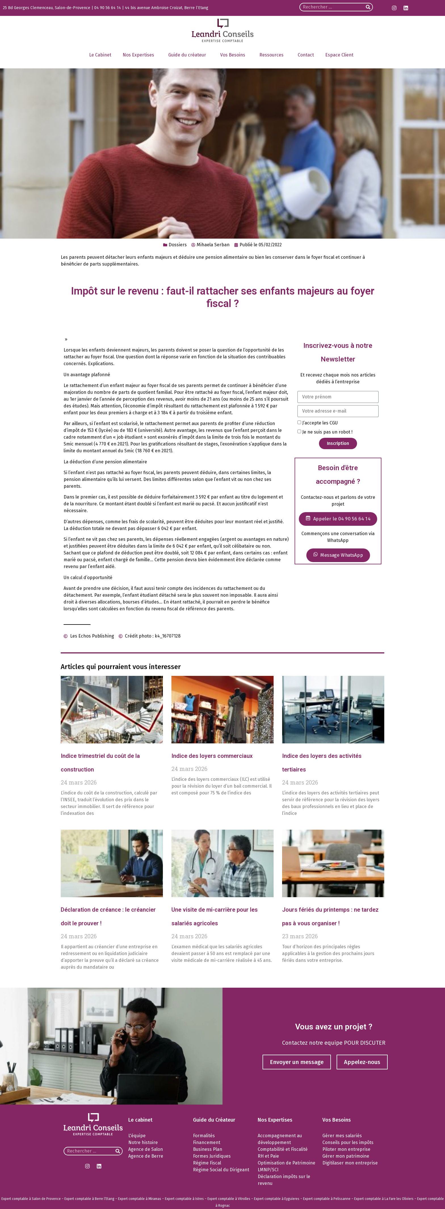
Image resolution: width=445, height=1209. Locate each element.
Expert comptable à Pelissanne (326, 1199)
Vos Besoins (234, 55)
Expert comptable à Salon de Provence (31, 1199)
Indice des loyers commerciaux (212, 755)
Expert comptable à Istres (184, 1199)
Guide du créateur (188, 55)
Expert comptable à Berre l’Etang (89, 1199)
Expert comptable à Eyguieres (276, 1199)
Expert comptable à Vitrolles (228, 1199)
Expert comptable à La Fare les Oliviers (383, 1199)
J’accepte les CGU (320, 422)
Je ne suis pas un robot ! (327, 432)
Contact (306, 55)
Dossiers (178, 244)
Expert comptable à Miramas (139, 1199)
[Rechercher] (368, 7)
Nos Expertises (140, 55)
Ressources (272, 55)
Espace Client (340, 55)
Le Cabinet (100, 55)
